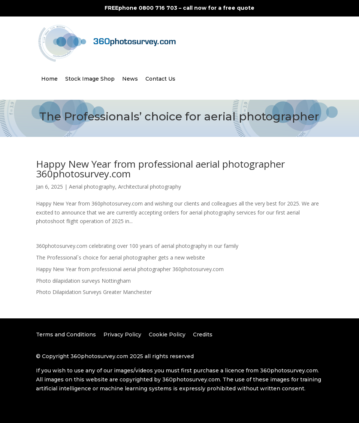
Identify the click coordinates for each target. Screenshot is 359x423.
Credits (202, 334)
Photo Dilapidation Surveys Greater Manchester (94, 292)
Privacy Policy (122, 334)
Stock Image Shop (90, 78)
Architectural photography (149, 186)
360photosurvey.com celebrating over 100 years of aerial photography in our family (137, 245)
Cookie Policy (167, 334)
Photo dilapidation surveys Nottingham (83, 280)
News (130, 78)
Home (49, 78)
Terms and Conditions (66, 334)
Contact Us (160, 78)
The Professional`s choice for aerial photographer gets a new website (120, 257)
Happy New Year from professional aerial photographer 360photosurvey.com (160, 168)
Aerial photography (92, 186)
